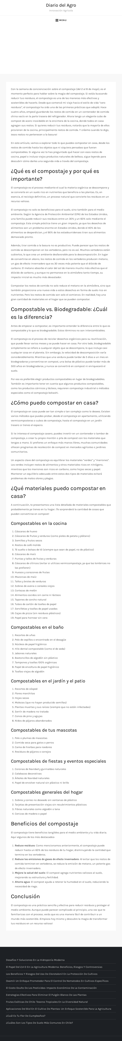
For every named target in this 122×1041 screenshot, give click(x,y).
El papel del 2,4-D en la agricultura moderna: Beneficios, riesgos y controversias (54, 966)
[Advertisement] (61, 49)
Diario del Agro (61, 5)
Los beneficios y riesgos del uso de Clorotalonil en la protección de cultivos (51, 973)
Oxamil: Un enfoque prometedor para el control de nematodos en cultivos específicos (57, 980)
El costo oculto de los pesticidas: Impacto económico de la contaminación (51, 987)
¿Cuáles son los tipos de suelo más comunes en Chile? (39, 1022)
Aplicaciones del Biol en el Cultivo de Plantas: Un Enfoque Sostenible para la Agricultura (58, 1008)
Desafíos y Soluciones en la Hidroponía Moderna (35, 959)
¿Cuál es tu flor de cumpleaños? (25, 1015)
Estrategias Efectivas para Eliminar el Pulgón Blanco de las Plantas (46, 994)
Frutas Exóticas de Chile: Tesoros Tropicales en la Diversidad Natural (47, 1001)
